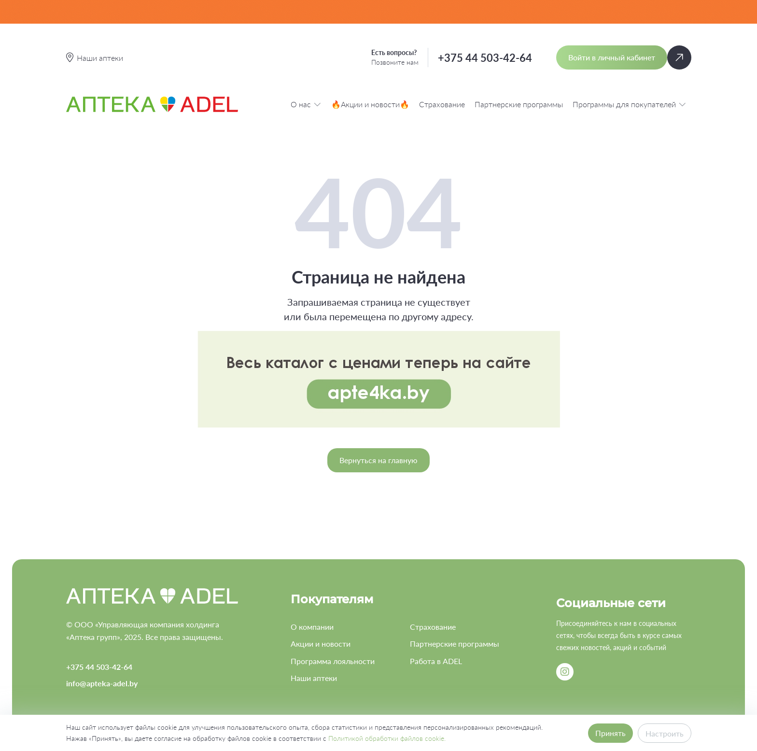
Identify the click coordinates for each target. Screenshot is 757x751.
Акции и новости (320, 643)
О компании (312, 626)
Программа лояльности (333, 661)
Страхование (442, 104)
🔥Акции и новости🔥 (370, 104)
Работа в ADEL (436, 661)
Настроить (664, 733)
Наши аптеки (314, 677)
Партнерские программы (519, 104)
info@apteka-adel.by (102, 683)
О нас (306, 104)
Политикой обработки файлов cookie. (387, 738)
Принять (610, 732)
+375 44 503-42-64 (485, 57)
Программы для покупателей (630, 104)
